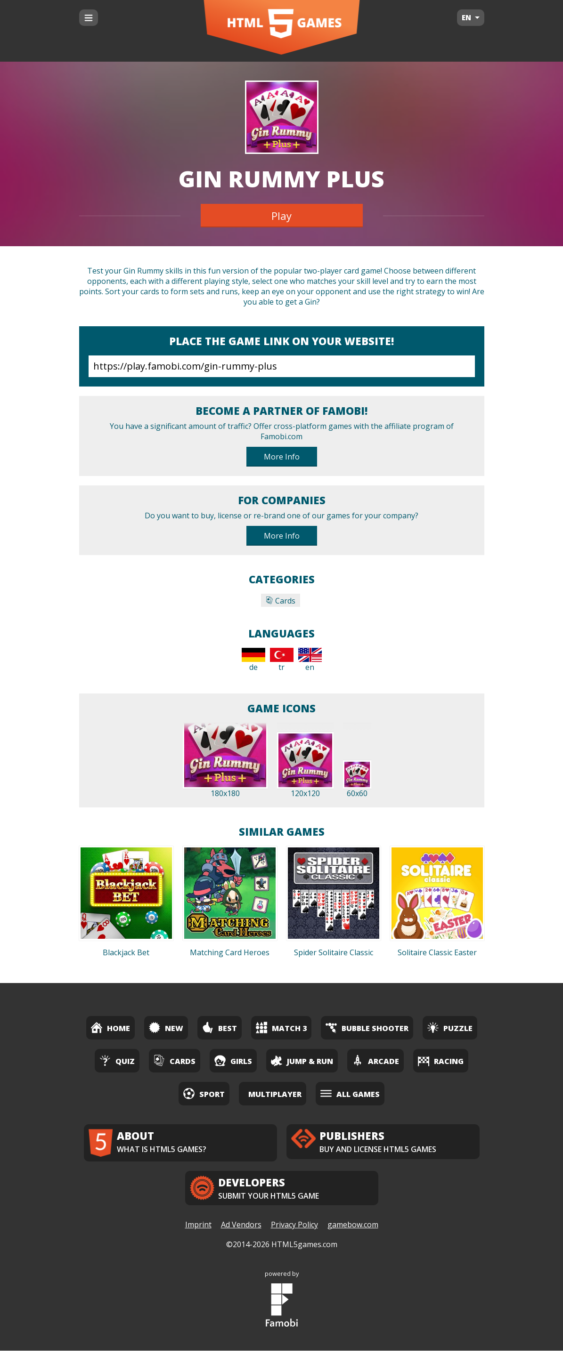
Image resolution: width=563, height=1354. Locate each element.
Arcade (375, 1060)
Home (110, 1027)
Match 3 (281, 1027)
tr (282, 660)
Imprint (198, 1228)
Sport (204, 1093)
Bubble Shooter (367, 1027)
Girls (233, 1060)
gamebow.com (352, 1228)
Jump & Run (302, 1060)
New (166, 1027)
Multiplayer (275, 1094)
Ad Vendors (241, 1228)
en (310, 660)
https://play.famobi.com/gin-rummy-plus (282, 366)
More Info (282, 456)
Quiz (117, 1060)
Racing (441, 1060)
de (253, 660)
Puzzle (450, 1027)
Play (281, 216)
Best (219, 1027)
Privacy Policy (294, 1228)
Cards (280, 601)
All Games (350, 1093)
